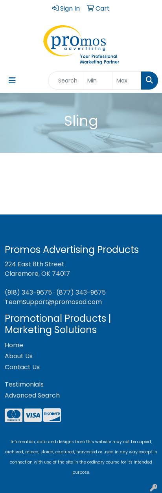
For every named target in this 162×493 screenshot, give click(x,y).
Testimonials (24, 384)
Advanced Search (32, 395)
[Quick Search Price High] (127, 80)
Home (14, 345)
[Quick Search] (65, 80)
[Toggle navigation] (12, 80)
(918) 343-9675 (28, 292)
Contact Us (22, 367)
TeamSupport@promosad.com (53, 301)
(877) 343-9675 (81, 292)
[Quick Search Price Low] (97, 80)
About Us (19, 356)
